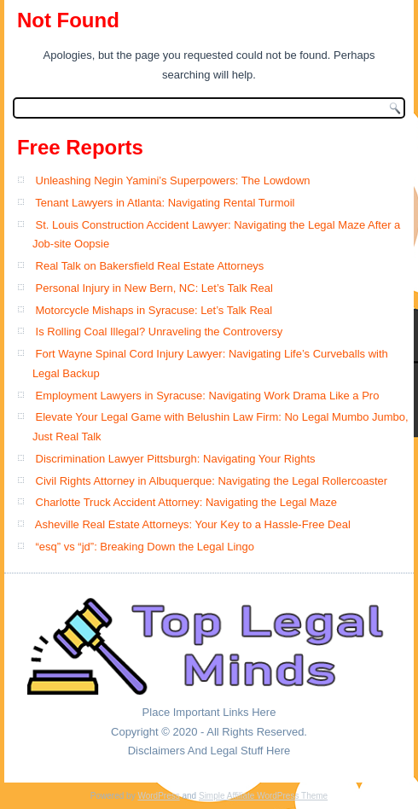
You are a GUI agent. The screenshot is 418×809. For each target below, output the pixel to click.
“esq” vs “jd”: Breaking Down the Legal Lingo (145, 546)
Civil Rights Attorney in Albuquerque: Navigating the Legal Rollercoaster (212, 480)
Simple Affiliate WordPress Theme (263, 795)
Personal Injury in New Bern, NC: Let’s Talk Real (154, 288)
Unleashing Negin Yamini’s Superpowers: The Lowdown (173, 180)
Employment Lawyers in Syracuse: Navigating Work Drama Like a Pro (208, 395)
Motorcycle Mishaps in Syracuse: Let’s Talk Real (154, 310)
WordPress (158, 795)
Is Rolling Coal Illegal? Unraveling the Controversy (159, 331)
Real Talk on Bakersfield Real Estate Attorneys (150, 265)
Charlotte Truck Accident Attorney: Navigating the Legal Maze (186, 502)
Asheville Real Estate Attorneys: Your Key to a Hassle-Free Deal (193, 524)
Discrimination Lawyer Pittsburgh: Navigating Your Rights (176, 458)
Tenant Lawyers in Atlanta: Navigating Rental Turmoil (164, 202)
